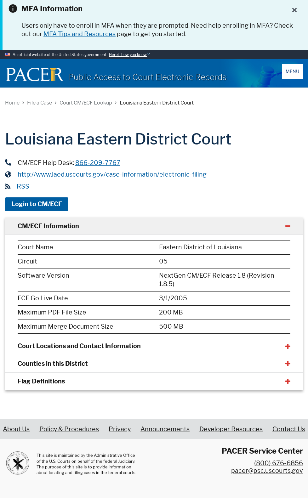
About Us (16, 429)
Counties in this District (53, 363)
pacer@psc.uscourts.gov (267, 470)
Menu (292, 71)
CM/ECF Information (48, 226)
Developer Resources (231, 429)
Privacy (120, 429)
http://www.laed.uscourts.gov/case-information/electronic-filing (112, 174)
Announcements (165, 429)
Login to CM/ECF (36, 204)
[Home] (34, 74)
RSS (23, 186)
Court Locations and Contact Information (79, 346)
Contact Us (288, 429)
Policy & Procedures (69, 429)
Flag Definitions (41, 381)
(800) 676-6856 (278, 463)
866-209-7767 (97, 163)
